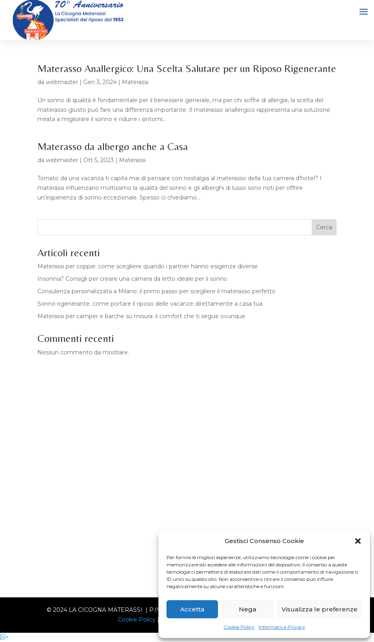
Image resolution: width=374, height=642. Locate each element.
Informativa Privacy (282, 627)
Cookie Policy (239, 627)
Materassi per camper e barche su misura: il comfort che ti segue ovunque (141, 316)
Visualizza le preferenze (320, 609)
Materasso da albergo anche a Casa (112, 146)
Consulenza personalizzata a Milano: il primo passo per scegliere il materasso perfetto (156, 291)
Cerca (324, 227)
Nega (247, 609)
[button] (358, 541)
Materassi (135, 82)
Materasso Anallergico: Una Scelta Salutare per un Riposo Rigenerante (186, 68)
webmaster (62, 82)
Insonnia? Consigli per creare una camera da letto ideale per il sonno (132, 278)
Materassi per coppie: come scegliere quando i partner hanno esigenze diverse (147, 266)
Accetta (192, 609)
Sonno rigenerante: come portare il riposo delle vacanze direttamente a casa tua (150, 303)
